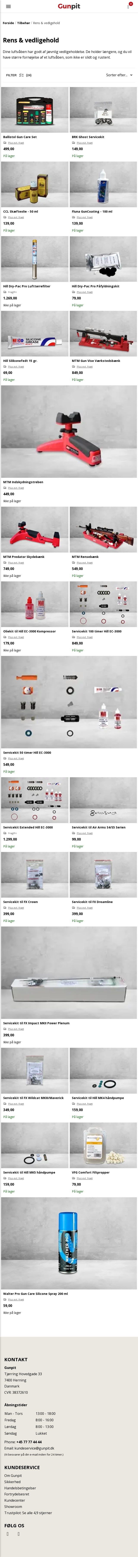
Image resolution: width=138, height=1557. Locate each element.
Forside (8, 23)
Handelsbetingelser (20, 1488)
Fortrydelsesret (16, 1494)
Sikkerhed (12, 1481)
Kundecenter (14, 1500)
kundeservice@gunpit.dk (34, 1448)
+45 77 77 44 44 (28, 1442)
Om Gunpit (13, 1475)
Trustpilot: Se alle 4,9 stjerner (28, 1512)
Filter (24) (19, 75)
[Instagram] (18, 1533)
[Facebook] (8, 1533)
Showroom (13, 1506)
